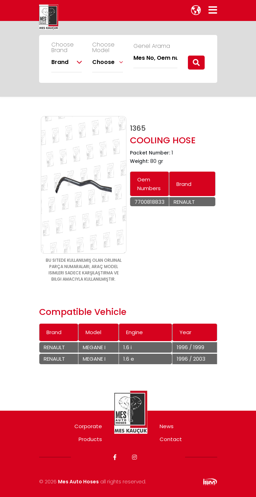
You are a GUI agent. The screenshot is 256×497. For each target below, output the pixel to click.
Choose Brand (62, 47)
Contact (171, 439)
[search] (196, 63)
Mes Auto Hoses (78, 481)
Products (90, 439)
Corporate (88, 426)
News (167, 426)
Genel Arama (151, 46)
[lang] (196, 10)
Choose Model (103, 47)
